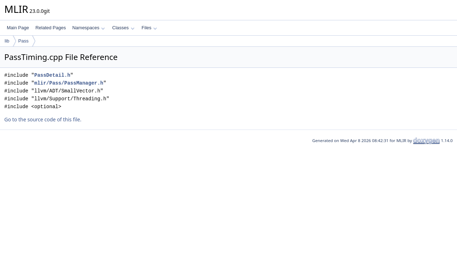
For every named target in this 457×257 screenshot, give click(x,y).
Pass (23, 41)
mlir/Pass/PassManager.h (68, 83)
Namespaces (88, 27)
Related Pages (50, 27)
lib (7, 41)
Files (149, 27)
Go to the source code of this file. (42, 119)
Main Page (18, 27)
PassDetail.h (52, 75)
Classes (123, 27)
